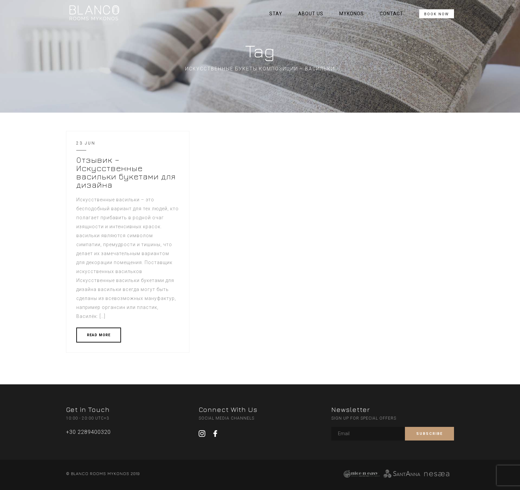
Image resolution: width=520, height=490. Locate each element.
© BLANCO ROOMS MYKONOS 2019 (103, 473)
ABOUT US (310, 13)
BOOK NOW (436, 14)
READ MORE (98, 335)
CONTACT (391, 13)
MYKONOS (351, 13)
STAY (275, 13)
